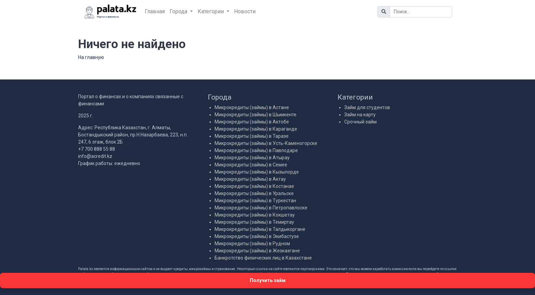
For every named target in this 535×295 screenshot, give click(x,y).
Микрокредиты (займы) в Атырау (252, 157)
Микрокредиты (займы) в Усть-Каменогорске (266, 143)
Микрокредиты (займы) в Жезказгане (257, 250)
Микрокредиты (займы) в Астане (252, 107)
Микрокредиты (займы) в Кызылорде (257, 172)
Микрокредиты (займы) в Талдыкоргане (260, 229)
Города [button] (179, 11)
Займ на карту (360, 114)
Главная (155, 11)
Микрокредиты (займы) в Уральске (254, 193)
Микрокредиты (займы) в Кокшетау (255, 215)
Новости (245, 11)
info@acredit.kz (95, 156)
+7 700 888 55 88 (96, 149)
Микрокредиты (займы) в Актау (250, 179)
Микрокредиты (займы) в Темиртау (254, 222)
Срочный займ (360, 121)
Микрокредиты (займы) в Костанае (254, 186)
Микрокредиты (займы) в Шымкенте (256, 114)
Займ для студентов (367, 107)
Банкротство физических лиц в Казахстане (263, 258)
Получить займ (268, 280)
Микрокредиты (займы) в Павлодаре (256, 150)
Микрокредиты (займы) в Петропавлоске (261, 207)
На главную (91, 57)
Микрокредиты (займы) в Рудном (252, 243)
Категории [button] (211, 11)
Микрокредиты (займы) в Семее (251, 164)
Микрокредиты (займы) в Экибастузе (257, 236)
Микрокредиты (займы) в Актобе (252, 121)
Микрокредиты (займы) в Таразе (252, 136)
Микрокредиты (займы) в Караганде (256, 129)
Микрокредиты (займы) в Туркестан (255, 200)
